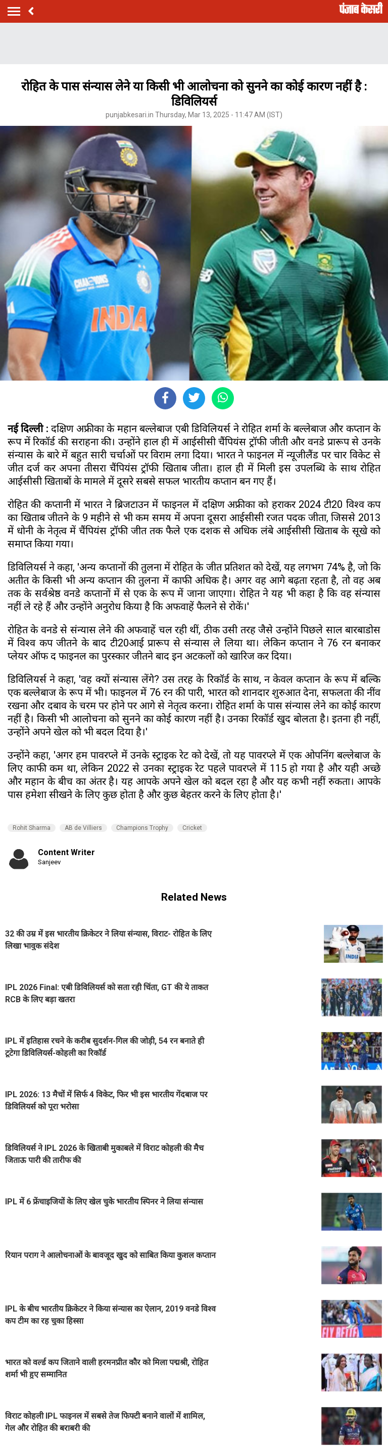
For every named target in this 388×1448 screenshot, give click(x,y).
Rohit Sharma (32, 827)
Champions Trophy (142, 827)
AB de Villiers (83, 827)
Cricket (192, 827)
